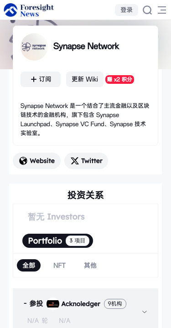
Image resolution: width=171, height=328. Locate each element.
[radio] (29, 265)
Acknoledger (73, 303)
